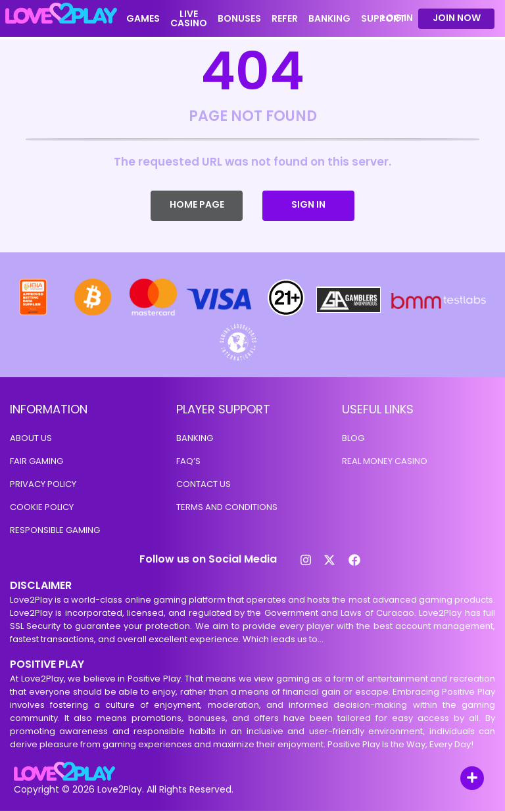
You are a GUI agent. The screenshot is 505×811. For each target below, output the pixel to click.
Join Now (457, 17)
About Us (31, 438)
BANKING (329, 18)
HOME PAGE (197, 204)
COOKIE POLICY (42, 507)
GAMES (143, 18)
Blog (353, 438)
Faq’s (188, 461)
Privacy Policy (43, 484)
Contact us (203, 484)
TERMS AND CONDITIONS (226, 507)
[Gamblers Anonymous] (349, 314)
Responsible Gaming (55, 530)
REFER (285, 18)
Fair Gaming (36, 461)
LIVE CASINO (188, 18)
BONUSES (239, 18)
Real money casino (384, 461)
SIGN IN (308, 204)
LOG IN (397, 18)
